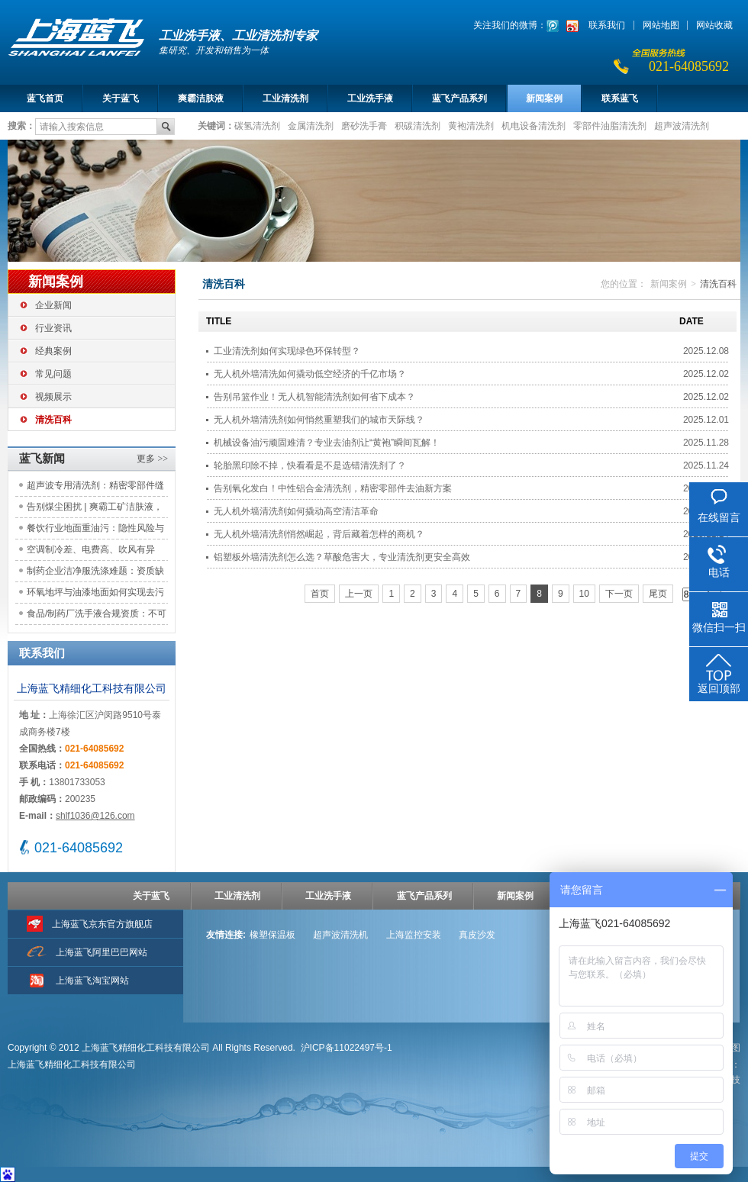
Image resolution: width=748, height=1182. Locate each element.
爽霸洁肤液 (201, 98)
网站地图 (661, 25)
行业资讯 (53, 328)
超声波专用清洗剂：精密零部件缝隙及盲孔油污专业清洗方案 (95, 488)
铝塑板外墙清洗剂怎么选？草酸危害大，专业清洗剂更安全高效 (342, 557)
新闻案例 (544, 98)
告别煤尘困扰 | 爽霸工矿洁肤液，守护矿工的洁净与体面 (95, 509)
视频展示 (53, 396)
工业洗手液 (370, 98)
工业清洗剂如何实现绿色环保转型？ (287, 351)
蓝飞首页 (45, 98)
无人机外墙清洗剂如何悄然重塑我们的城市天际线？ (319, 419)
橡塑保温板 (272, 934)
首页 (320, 593)
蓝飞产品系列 (459, 98)
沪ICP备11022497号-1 (346, 1047)
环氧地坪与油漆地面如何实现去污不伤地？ (95, 595)
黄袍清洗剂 (471, 125)
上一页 (358, 593)
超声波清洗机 (340, 934)
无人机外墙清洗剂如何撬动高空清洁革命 (296, 511)
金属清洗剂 (311, 125)
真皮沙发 (477, 934)
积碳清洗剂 (417, 125)
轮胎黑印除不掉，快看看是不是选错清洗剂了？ (310, 465)
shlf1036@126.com (95, 815)
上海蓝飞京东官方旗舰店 (102, 924)
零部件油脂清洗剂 (609, 125)
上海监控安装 (413, 934)
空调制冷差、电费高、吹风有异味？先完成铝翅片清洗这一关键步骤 (95, 552)
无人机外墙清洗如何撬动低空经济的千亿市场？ (310, 374)
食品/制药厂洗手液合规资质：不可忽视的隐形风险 (96, 616)
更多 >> (152, 458)
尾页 (658, 593)
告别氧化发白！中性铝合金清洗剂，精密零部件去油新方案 (333, 488)
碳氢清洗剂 (257, 125)
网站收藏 (714, 25)
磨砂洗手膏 (364, 125)
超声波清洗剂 (681, 125)
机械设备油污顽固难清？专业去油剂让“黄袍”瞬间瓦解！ (327, 442)
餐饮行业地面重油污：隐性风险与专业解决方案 (95, 531)
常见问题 (53, 374)
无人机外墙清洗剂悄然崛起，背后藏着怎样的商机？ (319, 534)
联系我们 (606, 25)
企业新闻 (53, 305)
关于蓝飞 (120, 98)
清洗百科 (53, 419)
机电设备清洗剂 (533, 125)
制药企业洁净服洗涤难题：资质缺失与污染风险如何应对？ (95, 573)
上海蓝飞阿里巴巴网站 (101, 952)
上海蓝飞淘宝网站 (92, 980)
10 (584, 593)
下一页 (619, 593)
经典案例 (53, 351)
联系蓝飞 (619, 98)
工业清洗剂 (285, 98)
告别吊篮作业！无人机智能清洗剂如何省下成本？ (314, 396)
